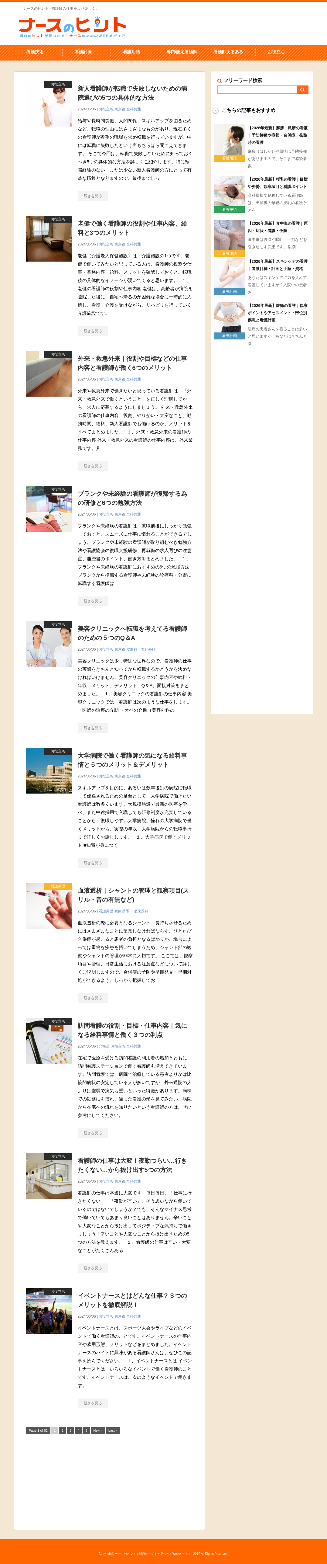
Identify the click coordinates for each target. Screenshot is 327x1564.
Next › (98, 1430)
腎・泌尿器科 (137, 911)
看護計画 (83, 51)
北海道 (104, 1046)
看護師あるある (228, 51)
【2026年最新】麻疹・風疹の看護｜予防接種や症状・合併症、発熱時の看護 (278, 135)
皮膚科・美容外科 (140, 649)
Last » (113, 1430)
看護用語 (131, 51)
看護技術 (34, 51)
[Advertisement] (109, 1481)
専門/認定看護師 (182, 51)
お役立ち (276, 51)
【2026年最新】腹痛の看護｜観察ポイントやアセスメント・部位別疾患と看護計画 (278, 312)
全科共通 (133, 109)
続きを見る (93, 196)
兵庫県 (119, 911)
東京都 (119, 109)
